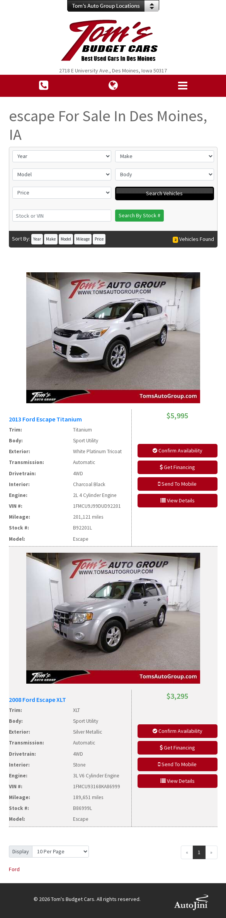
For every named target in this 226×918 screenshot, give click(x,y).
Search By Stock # (139, 215)
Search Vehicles (164, 193)
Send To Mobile (177, 483)
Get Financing (177, 467)
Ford (14, 869)
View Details (177, 500)
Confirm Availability (177, 450)
